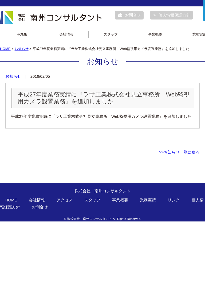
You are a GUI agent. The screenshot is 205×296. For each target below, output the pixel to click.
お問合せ (129, 15)
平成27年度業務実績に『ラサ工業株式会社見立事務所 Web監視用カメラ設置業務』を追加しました (104, 98)
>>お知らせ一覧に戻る (179, 152)
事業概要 (155, 34)
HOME (22, 34)
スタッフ (111, 34)
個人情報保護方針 (171, 15)
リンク (174, 200)
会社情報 (66, 34)
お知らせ (22, 49)
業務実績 (148, 200)
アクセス (65, 200)
